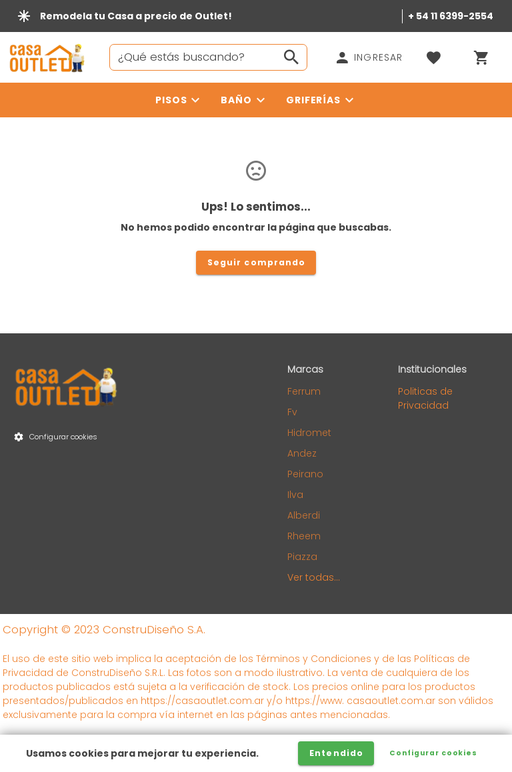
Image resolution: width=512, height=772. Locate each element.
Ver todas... (313, 577)
